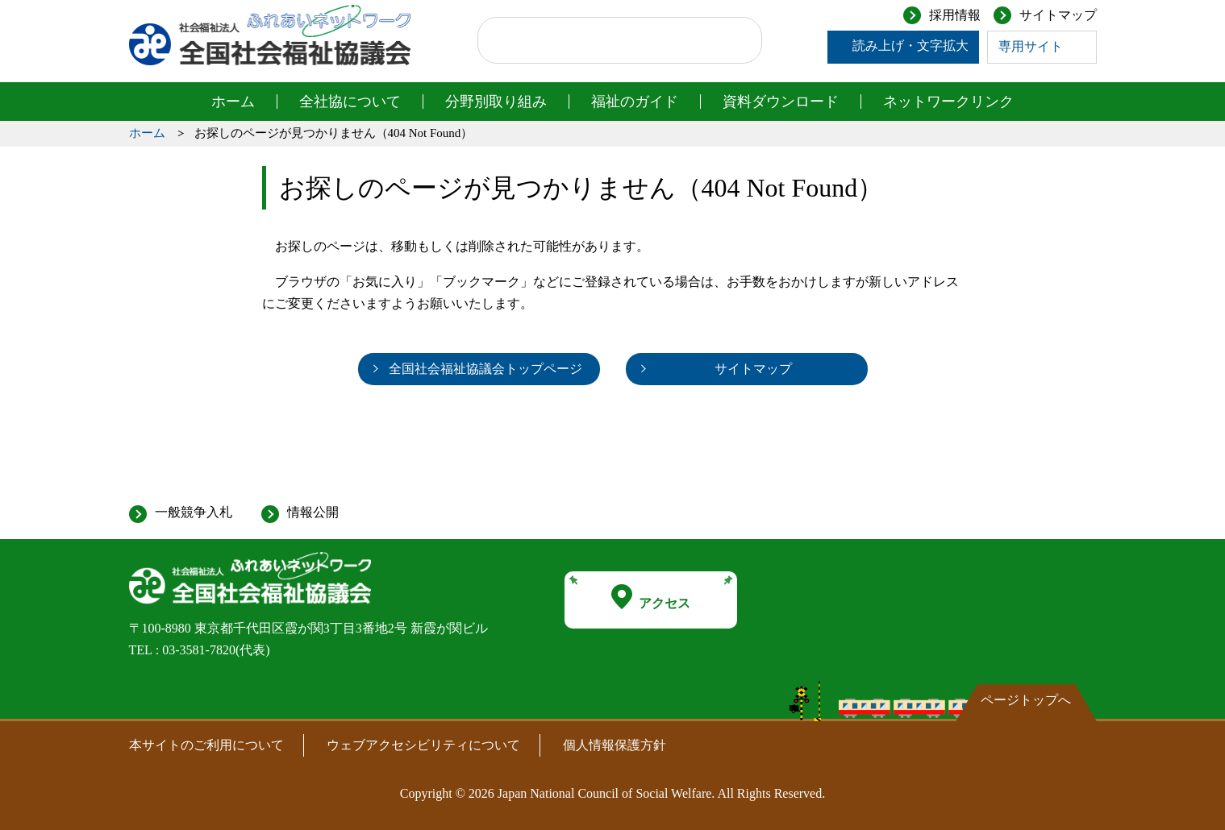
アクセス (650, 597)
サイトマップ (1058, 15)
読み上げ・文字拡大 (910, 45)
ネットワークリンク (948, 101)
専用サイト (1030, 46)
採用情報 (955, 15)
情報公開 (313, 512)
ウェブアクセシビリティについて (423, 745)
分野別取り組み (496, 101)
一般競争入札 (193, 512)
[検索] (604, 40)
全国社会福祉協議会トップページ (485, 369)
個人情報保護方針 (614, 745)
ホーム (233, 101)
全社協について (350, 101)
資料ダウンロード (781, 101)
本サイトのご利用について (206, 745)
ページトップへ (1026, 700)
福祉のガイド (634, 101)
